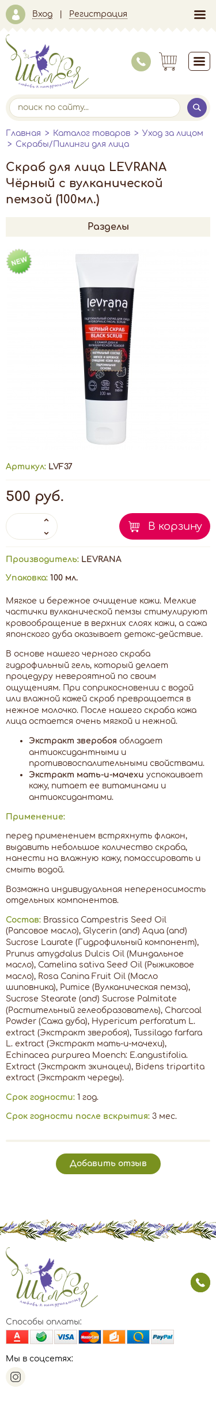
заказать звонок (200, 1282)
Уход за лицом (172, 133)
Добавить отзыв (108, 1163)
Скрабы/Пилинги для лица (72, 144)
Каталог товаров (91, 133)
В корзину (175, 526)
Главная (23, 133)
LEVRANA (101, 559)
